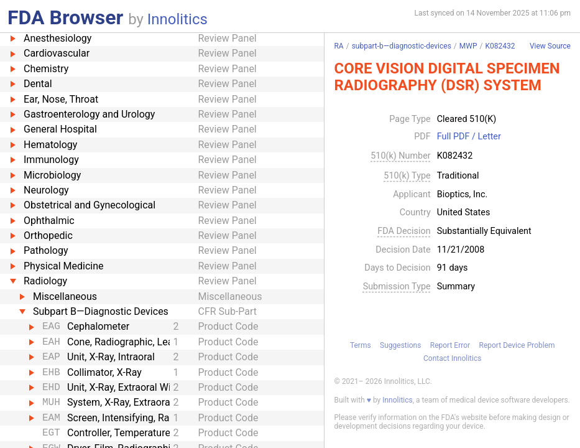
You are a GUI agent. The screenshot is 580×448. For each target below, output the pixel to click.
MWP (468, 46)
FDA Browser (65, 17)
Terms (360, 345)
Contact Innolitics (452, 358)
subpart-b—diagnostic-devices (401, 46)
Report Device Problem (517, 345)
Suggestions (400, 345)
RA (338, 46)
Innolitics (177, 19)
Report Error (450, 345)
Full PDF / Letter (469, 137)
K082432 (500, 46)
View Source (550, 46)
